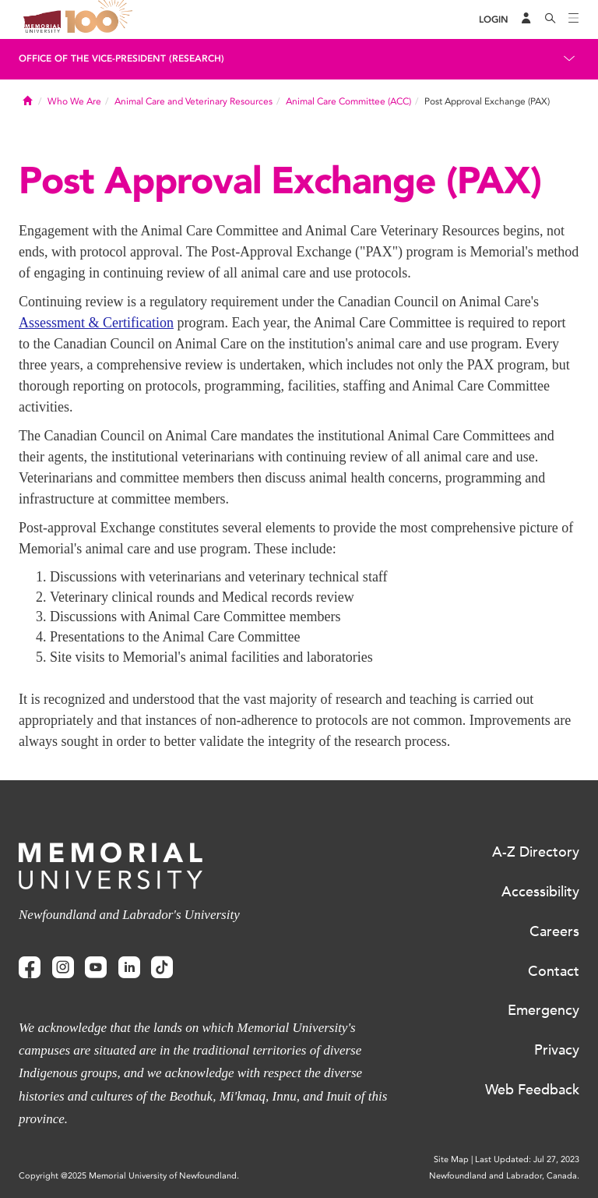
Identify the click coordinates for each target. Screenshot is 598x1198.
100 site (101, 19)
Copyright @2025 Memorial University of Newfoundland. (129, 1176)
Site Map (451, 1159)
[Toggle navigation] (574, 19)
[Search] (550, 19)
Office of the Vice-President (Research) (121, 58)
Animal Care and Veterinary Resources (193, 101)
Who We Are (74, 101)
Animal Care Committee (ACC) (348, 101)
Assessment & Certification (96, 322)
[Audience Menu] (526, 19)
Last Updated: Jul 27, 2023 (527, 1159)
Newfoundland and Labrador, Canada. (504, 1176)
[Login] (493, 19)
